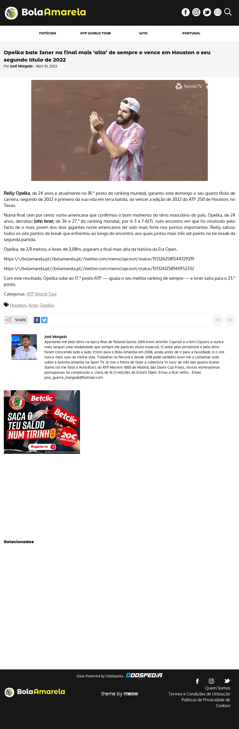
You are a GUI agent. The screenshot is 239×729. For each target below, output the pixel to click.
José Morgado (21, 66)
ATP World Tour (95, 33)
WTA (143, 33)
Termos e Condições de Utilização (199, 694)
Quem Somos (217, 688)
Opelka (47, 305)
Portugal (191, 33)
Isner (33, 305)
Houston (18, 305)
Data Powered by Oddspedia (100, 676)
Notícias (47, 33)
